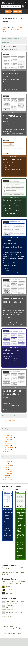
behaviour (7, 89)
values (6, 361)
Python (7, 435)
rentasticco (8, 208)
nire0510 (21, 540)
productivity (20, 555)
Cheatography (6, 568)
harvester (8, 538)
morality (5, 363)
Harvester (7, 461)
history (6, 574)
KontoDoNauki (8, 317)
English (7, 133)
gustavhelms (9, 605)
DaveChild (8, 586)
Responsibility (16, 29)
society (14, 361)
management (20, 129)
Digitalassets (8, 473)
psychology (8, 322)
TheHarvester (19, 601)
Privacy (21, 629)
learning (7, 212)
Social (21, 27)
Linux (6, 433)
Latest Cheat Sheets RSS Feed (13, 633)
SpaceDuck (9, 590)
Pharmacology (9, 447)
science (22, 572)
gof (19, 169)
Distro (6, 469)
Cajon (6, 463)
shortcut (19, 553)
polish (18, 322)
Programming (8, 443)
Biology (7, 445)
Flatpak (7, 477)
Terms (15, 629)
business (7, 129)
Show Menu (25, 2)
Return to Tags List (10, 420)
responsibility (20, 407)
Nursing (7, 439)
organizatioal (14, 89)
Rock (6, 467)
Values (6, 31)
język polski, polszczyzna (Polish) (13, 324)
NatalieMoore (8, 356)
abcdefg (7, 125)
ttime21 (7, 533)
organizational (14, 272)
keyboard (21, 548)
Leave (6, 475)
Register (17, 11)
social (6, 407)
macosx (19, 557)
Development (8, 437)
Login (8, 11)
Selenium (7, 441)
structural (11, 171)
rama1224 (7, 165)
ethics (10, 361)
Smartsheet (8, 479)
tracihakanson (9, 612)
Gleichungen (8, 471)
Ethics (15, 27)
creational (5, 171)
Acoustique (8, 465)
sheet (15, 129)
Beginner (7, 449)
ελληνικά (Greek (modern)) (16, 133)
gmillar (6, 268)
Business (6, 29)
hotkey (18, 550)
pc (22, 557)
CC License (7, 629)
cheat (11, 129)
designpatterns (14, 169)
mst (6, 85)
